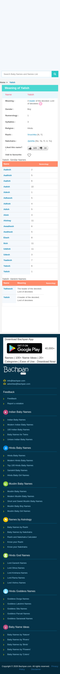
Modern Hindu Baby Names (20, 460)
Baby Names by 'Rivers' (18, 639)
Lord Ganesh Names (17, 563)
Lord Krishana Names (17, 573)
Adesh (7, 192)
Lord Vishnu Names (16, 583)
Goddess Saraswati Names (20, 618)
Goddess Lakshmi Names (19, 604)
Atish (6, 215)
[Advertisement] (30, 40)
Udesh (7, 254)
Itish (6, 243)
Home (2, 82)
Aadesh (7, 169)
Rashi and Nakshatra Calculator (22, 537)
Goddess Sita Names (17, 608)
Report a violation (15, 403)
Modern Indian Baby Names (20, 424)
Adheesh (8, 198)
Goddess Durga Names (18, 599)
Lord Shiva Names (15, 568)
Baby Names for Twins (17, 434)
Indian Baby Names (16, 420)
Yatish (11, 82)
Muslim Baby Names (16, 491)
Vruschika (32, 134)
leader (32, 101)
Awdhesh (8, 232)
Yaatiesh (8, 260)
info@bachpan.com (7, 380)
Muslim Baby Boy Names (19, 506)
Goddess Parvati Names (18, 613)
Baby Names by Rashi (17, 527)
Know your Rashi (15, 542)
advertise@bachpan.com (7, 384)
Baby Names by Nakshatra (19, 532)
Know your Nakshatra (17, 547)
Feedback (11, 398)
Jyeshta (31, 141)
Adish (6, 209)
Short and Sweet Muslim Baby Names (24, 501)
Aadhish (8, 175)
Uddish (7, 249)
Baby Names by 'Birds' (17, 644)
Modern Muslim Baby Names (20, 496)
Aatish (7, 186)
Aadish (7, 181)
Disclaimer (36, 669)
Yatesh (7, 266)
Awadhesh (9, 226)
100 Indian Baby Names (18, 429)
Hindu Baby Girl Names (18, 475)
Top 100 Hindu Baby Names (20, 465)
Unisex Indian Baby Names (19, 439)
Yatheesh (8, 288)
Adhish (7, 203)
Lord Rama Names (16, 578)
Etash (6, 237)
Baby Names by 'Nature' (18, 634)
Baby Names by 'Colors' (18, 654)
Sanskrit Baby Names (17, 470)
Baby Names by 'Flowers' (19, 649)
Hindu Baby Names (16, 455)
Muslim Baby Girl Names (18, 511)
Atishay (7, 220)
